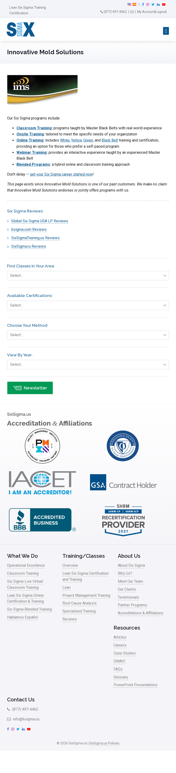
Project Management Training (86, 595)
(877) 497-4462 (113, 12)
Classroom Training (34, 128)
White (65, 140)
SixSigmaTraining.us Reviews (35, 238)
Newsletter (30, 387)
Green (88, 140)
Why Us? (125, 573)
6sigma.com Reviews (29, 229)
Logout (161, 12)
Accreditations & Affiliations (140, 613)
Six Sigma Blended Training (29, 609)
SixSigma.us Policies (104, 743)
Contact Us (21, 699)
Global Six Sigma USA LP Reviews (39, 221)
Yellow (76, 140)
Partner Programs (132, 605)
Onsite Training (30, 134)
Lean (66, 587)
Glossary (121, 677)
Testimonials (128, 597)
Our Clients (127, 589)
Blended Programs (33, 164)
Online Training (29, 140)
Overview (70, 565)
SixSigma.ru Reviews (28, 246)
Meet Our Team (130, 581)
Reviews (69, 619)
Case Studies (125, 653)
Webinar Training (31, 152)
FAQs (118, 669)
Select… (89, 275)
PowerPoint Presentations (135, 685)
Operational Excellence (26, 565)
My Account (146, 12)
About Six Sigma (131, 565)
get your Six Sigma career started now (61, 174)
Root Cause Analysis (79, 603)
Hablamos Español (22, 617)
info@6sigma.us (23, 719)
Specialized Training (79, 611)
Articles (120, 637)
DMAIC (119, 661)
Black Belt (110, 140)
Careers (120, 645)
